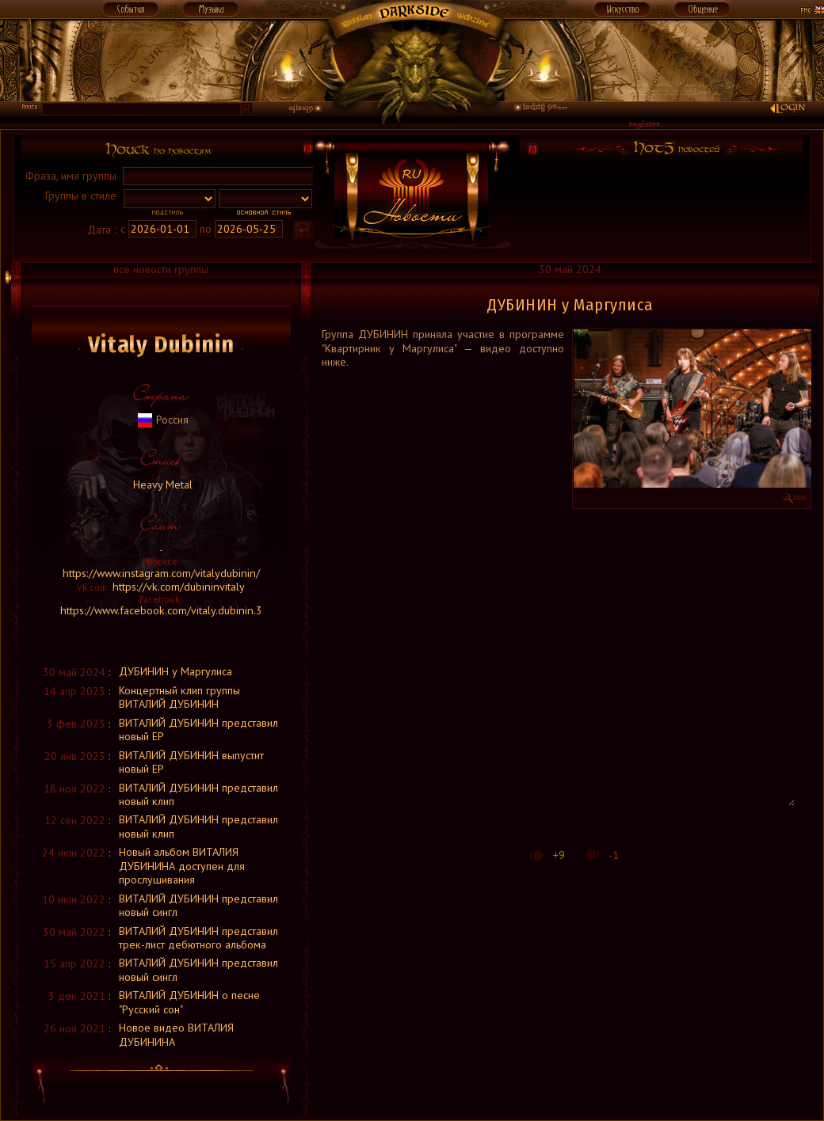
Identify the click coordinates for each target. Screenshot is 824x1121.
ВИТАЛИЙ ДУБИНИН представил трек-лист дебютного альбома (198, 938)
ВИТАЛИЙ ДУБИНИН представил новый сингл (198, 905)
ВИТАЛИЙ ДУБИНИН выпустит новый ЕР (191, 762)
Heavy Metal (161, 484)
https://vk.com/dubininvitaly (179, 587)
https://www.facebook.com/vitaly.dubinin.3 (161, 610)
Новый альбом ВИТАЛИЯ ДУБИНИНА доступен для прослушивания (182, 866)
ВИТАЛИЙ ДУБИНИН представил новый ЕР (198, 729)
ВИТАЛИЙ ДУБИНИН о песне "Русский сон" (189, 1002)
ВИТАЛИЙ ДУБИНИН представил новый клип (198, 794)
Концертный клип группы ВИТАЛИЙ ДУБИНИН (179, 697)
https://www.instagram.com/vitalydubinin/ (161, 573)
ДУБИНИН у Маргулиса (175, 671)
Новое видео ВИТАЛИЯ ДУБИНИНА (176, 1034)
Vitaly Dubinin (161, 345)
